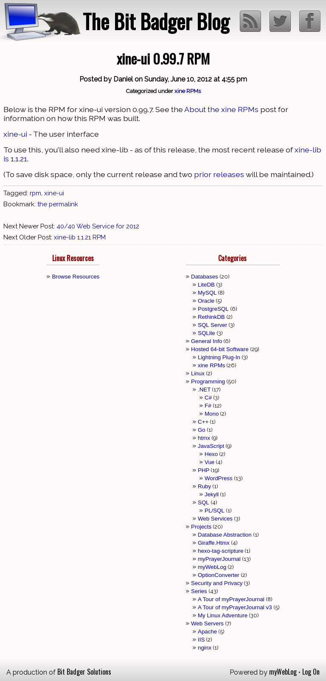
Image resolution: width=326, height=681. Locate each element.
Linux (198, 373)
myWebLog (212, 567)
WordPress (219, 478)
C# (208, 397)
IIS (201, 639)
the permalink (57, 204)
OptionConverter (218, 575)
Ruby (204, 486)
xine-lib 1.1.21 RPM (80, 237)
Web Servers (207, 623)
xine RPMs (187, 90)
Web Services (215, 518)
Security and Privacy (216, 583)
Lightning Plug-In (219, 357)
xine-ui (15, 133)
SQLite (206, 333)
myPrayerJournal (219, 559)
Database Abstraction (225, 535)
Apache (207, 631)
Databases (204, 276)
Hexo (211, 454)
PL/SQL (215, 510)
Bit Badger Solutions (84, 672)
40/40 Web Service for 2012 (97, 226)
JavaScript (211, 446)
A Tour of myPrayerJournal (231, 599)
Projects (201, 526)
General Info (206, 341)
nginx (204, 647)
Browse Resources (75, 276)
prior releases (219, 174)
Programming (208, 381)
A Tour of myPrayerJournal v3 (235, 607)
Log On (311, 672)
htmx (204, 438)
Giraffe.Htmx (214, 543)
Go (201, 430)
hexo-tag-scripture (220, 551)
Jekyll (212, 494)
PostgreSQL (213, 309)
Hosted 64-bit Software (220, 349)
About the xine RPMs (221, 109)
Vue (209, 462)
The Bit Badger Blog (156, 21)
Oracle (206, 301)
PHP (203, 470)
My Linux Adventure (222, 615)
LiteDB (206, 284)
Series (199, 591)
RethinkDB (211, 317)
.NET (204, 389)
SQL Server (212, 325)
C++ (203, 422)
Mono (212, 414)
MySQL (207, 293)
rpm (35, 193)
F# (208, 405)
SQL (203, 502)
